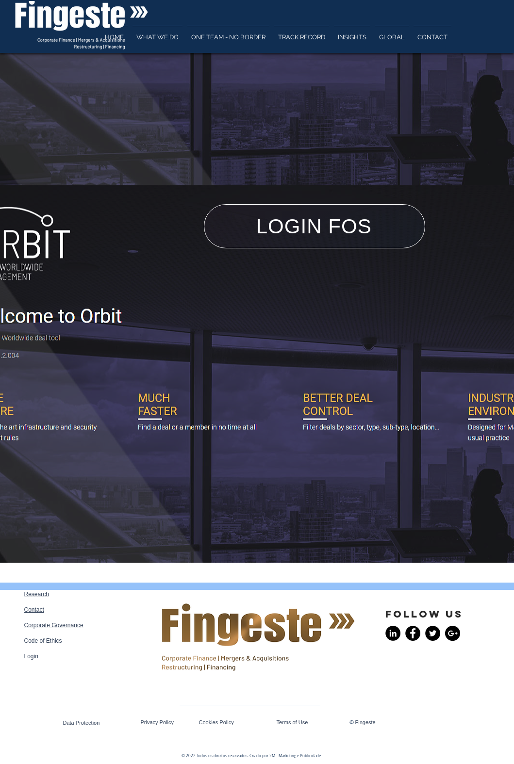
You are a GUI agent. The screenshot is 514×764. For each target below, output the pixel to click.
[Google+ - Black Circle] (452, 633)
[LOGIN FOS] (314, 226)
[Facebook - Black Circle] (412, 633)
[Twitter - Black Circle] (432, 633)
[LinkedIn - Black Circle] (392, 633)
